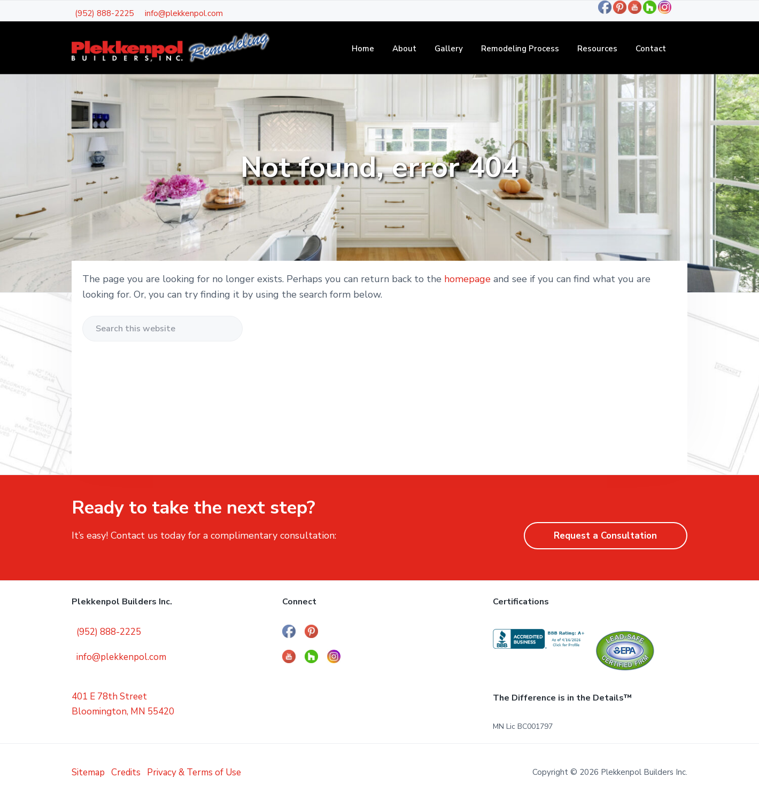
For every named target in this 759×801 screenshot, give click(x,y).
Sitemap (88, 772)
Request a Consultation (605, 536)
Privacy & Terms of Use (194, 772)
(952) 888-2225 (104, 13)
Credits (126, 772)
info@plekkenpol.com (184, 13)
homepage (467, 279)
